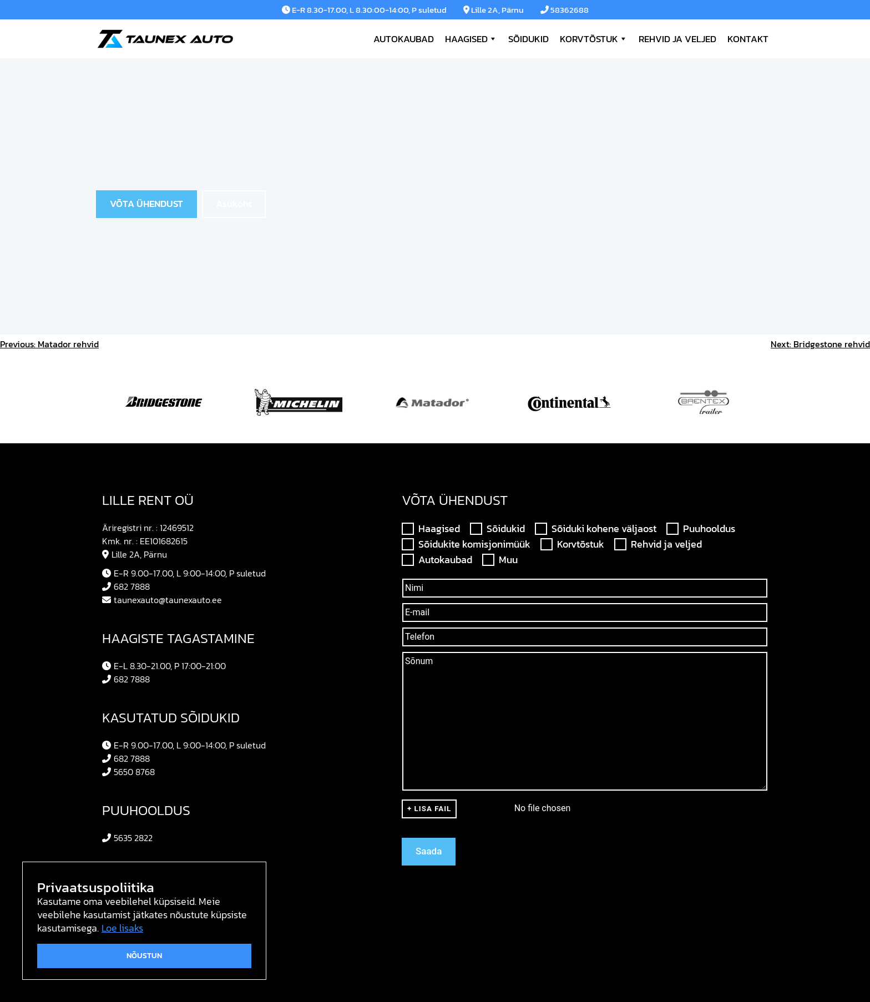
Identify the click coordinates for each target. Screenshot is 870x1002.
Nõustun (144, 955)
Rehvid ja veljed (677, 39)
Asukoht (234, 203)
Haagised (471, 39)
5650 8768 (128, 771)
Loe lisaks (122, 927)
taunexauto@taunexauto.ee (162, 599)
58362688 (564, 9)
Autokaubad (403, 39)
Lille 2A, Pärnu (493, 9)
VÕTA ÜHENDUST (146, 203)
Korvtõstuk (594, 39)
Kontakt (747, 39)
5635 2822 (127, 837)
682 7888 (126, 586)
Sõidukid (528, 39)
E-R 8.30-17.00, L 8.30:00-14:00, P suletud (364, 9)
